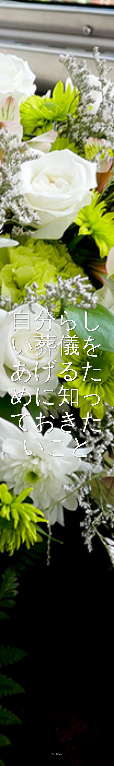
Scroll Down (56, 754)
